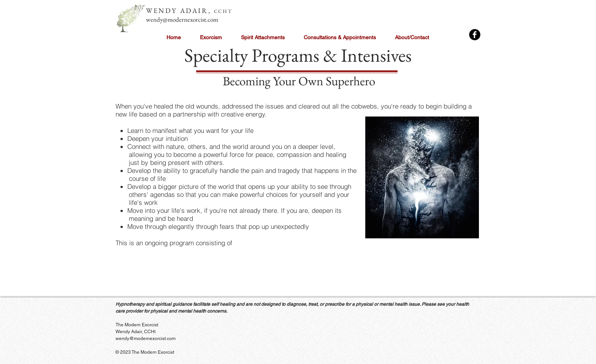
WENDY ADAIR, (180, 10)
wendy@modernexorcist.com (182, 19)
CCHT (223, 11)
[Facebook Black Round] (474, 34)
